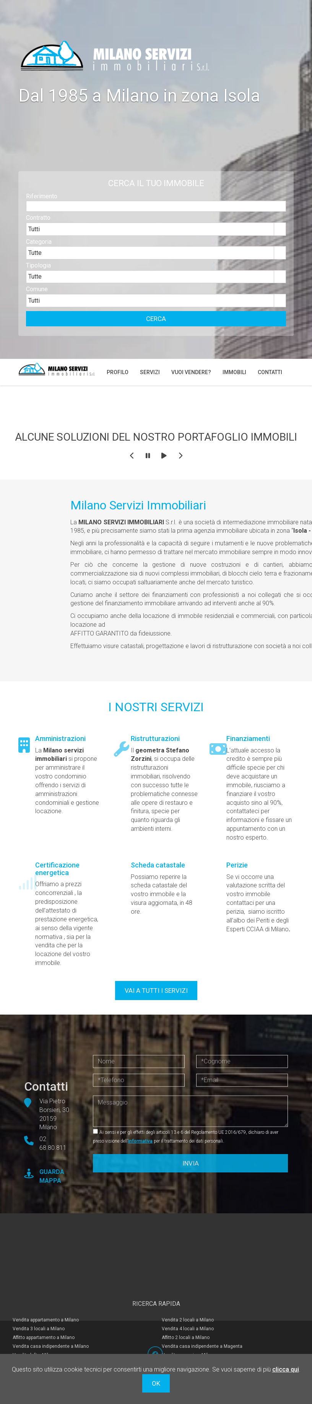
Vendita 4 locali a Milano (188, 1319)
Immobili (234, 372)
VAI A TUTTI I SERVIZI (156, 990)
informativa (140, 1141)
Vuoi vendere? (191, 372)
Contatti (270, 372)
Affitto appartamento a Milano (44, 1328)
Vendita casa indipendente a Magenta (202, 1337)
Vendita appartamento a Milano (46, 1310)
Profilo (117, 372)
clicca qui (285, 1369)
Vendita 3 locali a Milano (39, 1319)
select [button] (280, 239)
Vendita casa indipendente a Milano (51, 1337)
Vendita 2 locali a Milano (188, 1310)
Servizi (150, 372)
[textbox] (156, 216)
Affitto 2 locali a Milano (186, 1328)
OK (156, 1383)
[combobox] (150, 239)
